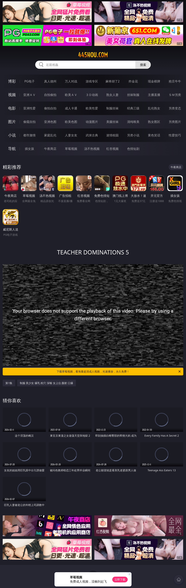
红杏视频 (112, 149)
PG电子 (29, 81)
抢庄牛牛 (175, 81)
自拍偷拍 (50, 95)
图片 (12, 121)
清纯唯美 (133, 122)
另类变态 (175, 108)
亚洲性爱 (29, 108)
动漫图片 (92, 122)
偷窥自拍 (29, 122)
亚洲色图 (50, 122)
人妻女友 (71, 135)
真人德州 (50, 81)
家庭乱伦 (50, 135)
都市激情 (29, 135)
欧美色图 (71, 122)
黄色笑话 (154, 135)
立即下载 (120, 579)
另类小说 (133, 135)
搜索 (143, 65)
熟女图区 (154, 122)
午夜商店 (50, 149)
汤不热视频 (92, 149)
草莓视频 (71, 149)
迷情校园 (112, 135)
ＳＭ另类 (175, 95)
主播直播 (154, 95)
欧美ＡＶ (71, 95)
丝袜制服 (133, 95)
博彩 (12, 81)
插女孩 (29, 149)
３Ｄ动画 (92, 95)
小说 (12, 135)
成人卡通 (71, 108)
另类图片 (175, 122)
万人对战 (71, 81)
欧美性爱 (92, 108)
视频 (12, 94)
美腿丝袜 (112, 122)
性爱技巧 (175, 135)
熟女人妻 (112, 95)
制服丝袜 (112, 108)
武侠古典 (92, 135)
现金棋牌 (154, 81)
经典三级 (133, 108)
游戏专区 (92, 81)
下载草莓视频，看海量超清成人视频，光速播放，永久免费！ (119, 371)
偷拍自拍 (50, 108)
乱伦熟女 (154, 108)
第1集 (8, 383)
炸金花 (133, 81)
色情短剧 (133, 149)
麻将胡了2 (113, 81)
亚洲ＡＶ (29, 95)
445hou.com (93, 55)
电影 (12, 108)
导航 (12, 148)
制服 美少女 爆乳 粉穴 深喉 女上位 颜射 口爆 (46, 383)
